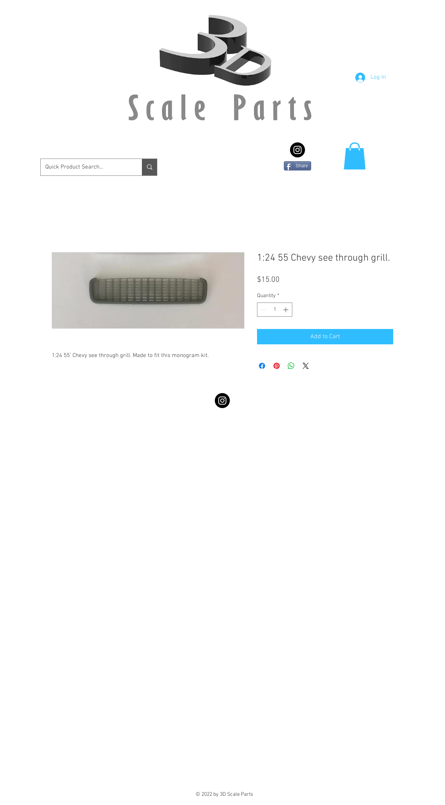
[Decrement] (263, 309)
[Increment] (286, 309)
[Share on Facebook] (262, 365)
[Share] (297, 165)
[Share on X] (305, 365)
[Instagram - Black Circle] (297, 149)
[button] (354, 156)
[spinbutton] (275, 309)
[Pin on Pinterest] (276, 365)
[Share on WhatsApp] (291, 365)
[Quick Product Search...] (85, 167)
